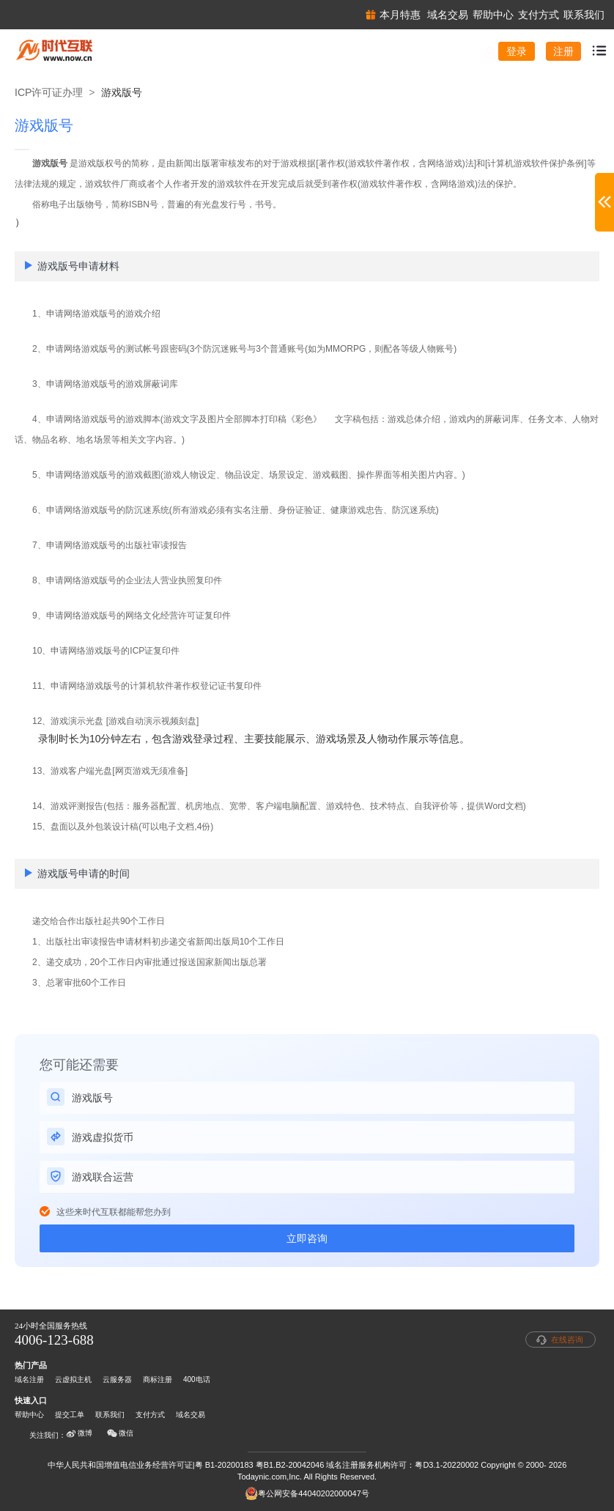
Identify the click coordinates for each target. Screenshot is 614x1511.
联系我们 (110, 1415)
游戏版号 (121, 92)
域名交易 (190, 1415)
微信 (120, 1433)
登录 (516, 51)
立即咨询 (307, 1238)
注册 (563, 51)
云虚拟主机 (73, 1379)
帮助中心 (29, 1415)
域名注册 (29, 1379)
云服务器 (117, 1379)
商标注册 (157, 1379)
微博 (79, 1433)
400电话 (196, 1379)
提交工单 (69, 1415)
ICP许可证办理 (49, 92)
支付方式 (150, 1415)
